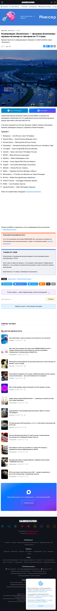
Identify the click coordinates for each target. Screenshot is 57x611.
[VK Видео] (28, 526)
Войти (50, 299)
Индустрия (4, 30)
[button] (44, 46)
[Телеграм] (2, 526)
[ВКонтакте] (9, 526)
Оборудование (12, 354)
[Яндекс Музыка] (35, 526)
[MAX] (15, 526)
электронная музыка (24, 279)
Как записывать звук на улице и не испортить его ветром (29, 338)
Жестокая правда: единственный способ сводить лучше (29, 387)
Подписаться (29, 503)
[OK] (48, 526)
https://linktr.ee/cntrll (9, 229)
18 (23, 427)
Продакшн (11, 340)
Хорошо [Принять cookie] (40, 606)
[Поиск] (54, 2)
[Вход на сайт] (52, 2)
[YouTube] (22, 526)
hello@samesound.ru (33, 531)
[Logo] (28, 2)
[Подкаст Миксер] (41, 526)
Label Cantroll (11, 30)
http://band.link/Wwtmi (33, 192)
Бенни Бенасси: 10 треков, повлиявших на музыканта (20, 271)
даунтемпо (12, 279)
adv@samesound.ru (31, 533)
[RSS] (54, 526)
